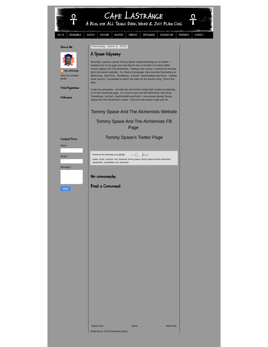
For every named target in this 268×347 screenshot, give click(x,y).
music (101, 159)
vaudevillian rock (111, 162)
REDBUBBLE (75, 35)
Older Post (171, 326)
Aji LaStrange (71, 70)
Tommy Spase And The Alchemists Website (134, 111)
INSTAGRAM (149, 35)
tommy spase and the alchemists (155, 159)
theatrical (123, 159)
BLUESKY (119, 35)
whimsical (124, 162)
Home (135, 326)
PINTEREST (184, 35)
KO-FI (61, 35)
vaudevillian (97, 162)
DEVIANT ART (166, 35)
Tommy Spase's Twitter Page (134, 137)
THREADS (133, 35)
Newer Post (97, 326)
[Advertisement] (134, 296)
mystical (109, 159)
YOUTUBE (104, 35)
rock (116, 159)
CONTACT (199, 35)
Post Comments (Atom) (115, 331)
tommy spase (134, 159)
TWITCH (91, 35)
